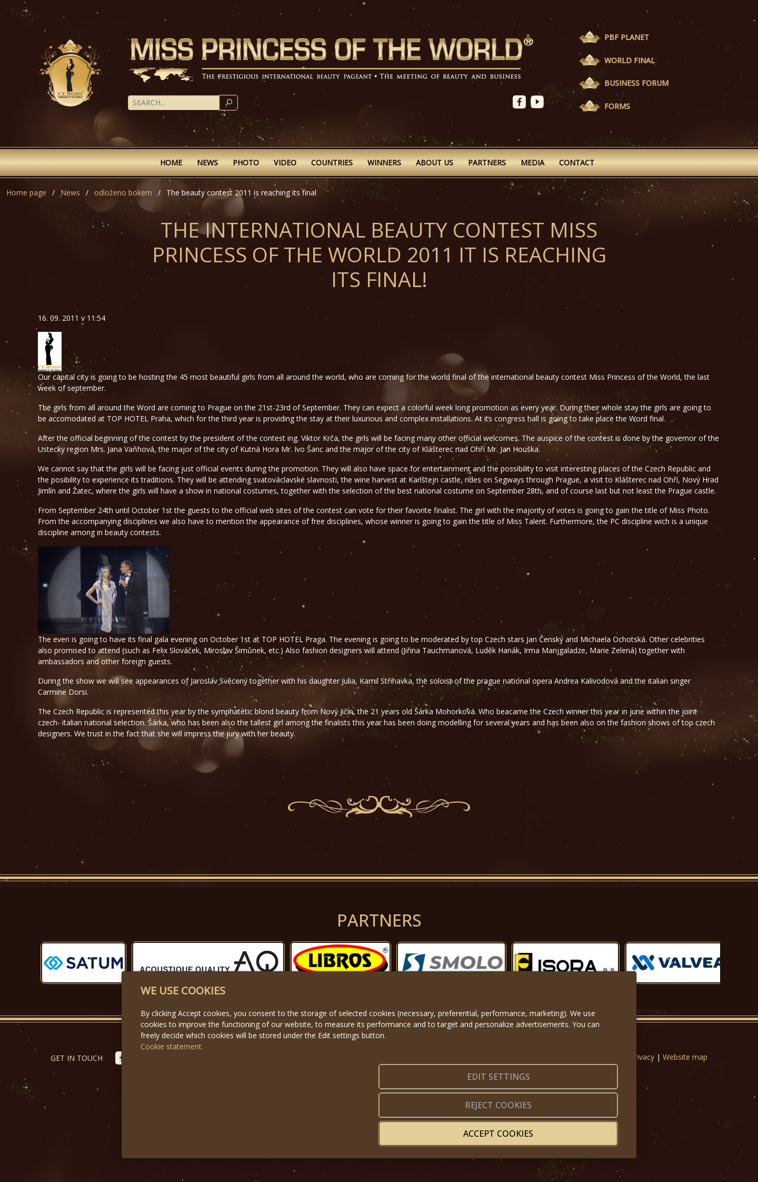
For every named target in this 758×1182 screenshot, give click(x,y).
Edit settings (356, 1127)
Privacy (642, 1057)
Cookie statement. (172, 1091)
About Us (434, 162)
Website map (685, 1057)
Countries (332, 162)
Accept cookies (567, 1127)
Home (171, 162)
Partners (487, 162)
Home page (26, 193)
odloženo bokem (123, 193)
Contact (576, 162)
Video (285, 162)
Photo (246, 162)
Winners (384, 162)
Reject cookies (462, 1127)
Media (532, 162)
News (207, 162)
